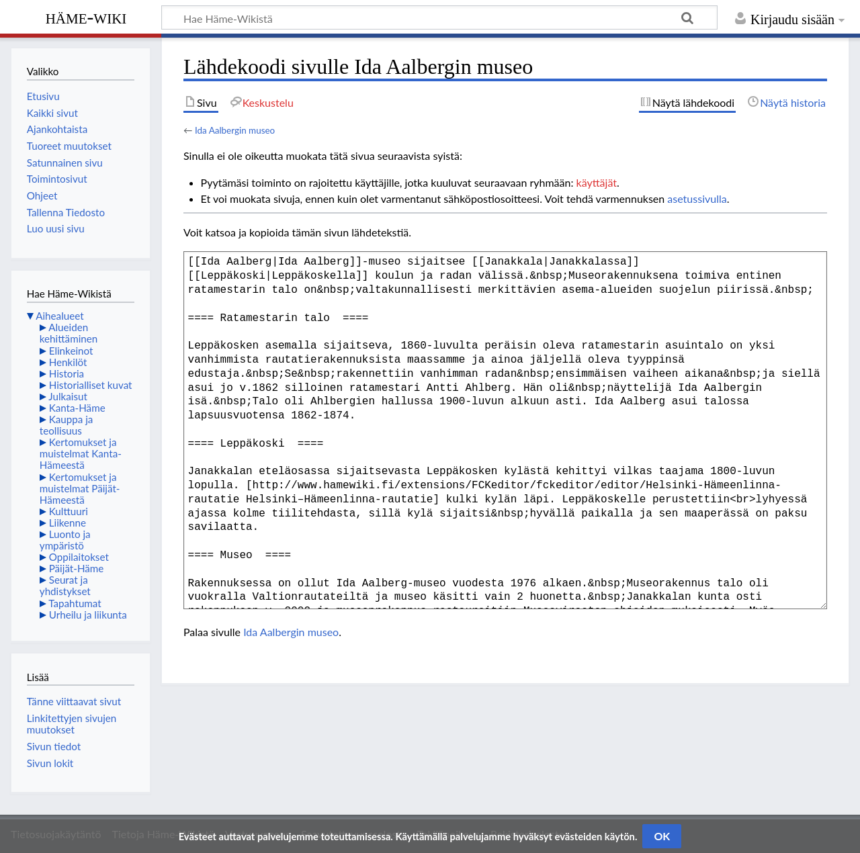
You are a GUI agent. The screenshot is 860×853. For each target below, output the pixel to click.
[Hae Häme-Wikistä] (439, 17)
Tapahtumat (74, 603)
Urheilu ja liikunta (88, 615)
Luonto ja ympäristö (65, 539)
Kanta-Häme (77, 408)
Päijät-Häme (76, 568)
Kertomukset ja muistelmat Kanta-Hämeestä (81, 453)
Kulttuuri (68, 511)
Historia (66, 373)
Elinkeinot (71, 351)
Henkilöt (68, 362)
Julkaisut (67, 396)
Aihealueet (59, 316)
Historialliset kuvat (90, 385)
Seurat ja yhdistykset (65, 585)
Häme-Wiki (86, 17)
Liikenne (67, 523)
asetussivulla (696, 198)
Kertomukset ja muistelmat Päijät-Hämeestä (80, 488)
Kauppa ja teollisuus (66, 425)
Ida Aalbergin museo (235, 130)
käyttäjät (596, 182)
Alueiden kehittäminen (68, 333)
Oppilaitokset (79, 557)
